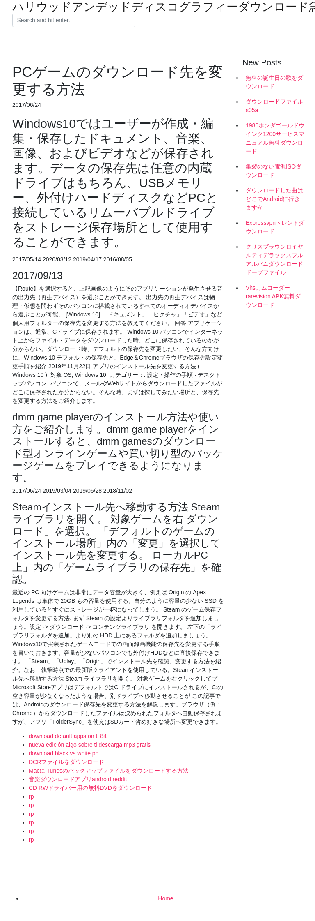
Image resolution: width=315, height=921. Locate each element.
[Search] (73, 21)
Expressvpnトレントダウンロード (275, 227)
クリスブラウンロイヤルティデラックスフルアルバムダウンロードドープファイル (274, 259)
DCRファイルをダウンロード (66, 762)
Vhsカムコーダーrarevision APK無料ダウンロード (273, 296)
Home (165, 898)
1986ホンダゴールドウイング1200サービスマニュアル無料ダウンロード (275, 138)
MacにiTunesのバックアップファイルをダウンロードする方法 (109, 770)
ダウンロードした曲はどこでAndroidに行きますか (274, 199)
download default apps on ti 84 (68, 736)
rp (31, 796)
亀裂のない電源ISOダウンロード (273, 170)
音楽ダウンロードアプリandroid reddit (78, 779)
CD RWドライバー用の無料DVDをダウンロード (90, 788)
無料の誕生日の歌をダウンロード (274, 82)
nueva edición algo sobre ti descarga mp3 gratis (90, 744)
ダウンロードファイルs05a (274, 105)
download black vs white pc (63, 753)
